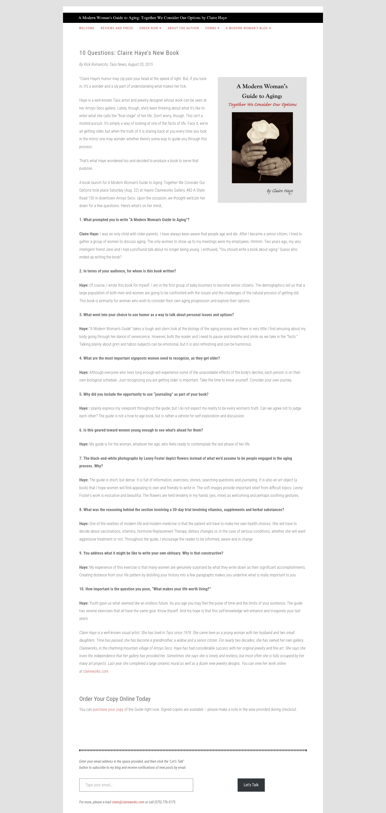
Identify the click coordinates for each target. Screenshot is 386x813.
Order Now (149, 28)
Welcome (87, 28)
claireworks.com (95, 671)
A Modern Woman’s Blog (247, 28)
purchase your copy (108, 709)
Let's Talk (251, 785)
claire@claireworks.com (128, 802)
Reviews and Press (117, 28)
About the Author (183, 28)
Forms (210, 28)
